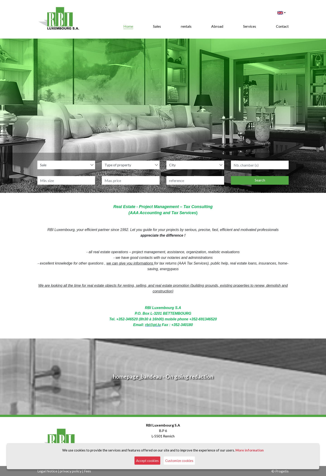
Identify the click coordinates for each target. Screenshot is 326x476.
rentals (186, 26)
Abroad (217, 26)
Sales (157, 26)
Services (249, 26)
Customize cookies (179, 461)
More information (249, 450)
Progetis (282, 471)
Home (128, 26)
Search (260, 180)
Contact (282, 26)
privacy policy (71, 471)
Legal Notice (47, 471)
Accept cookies (147, 461)
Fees (87, 471)
